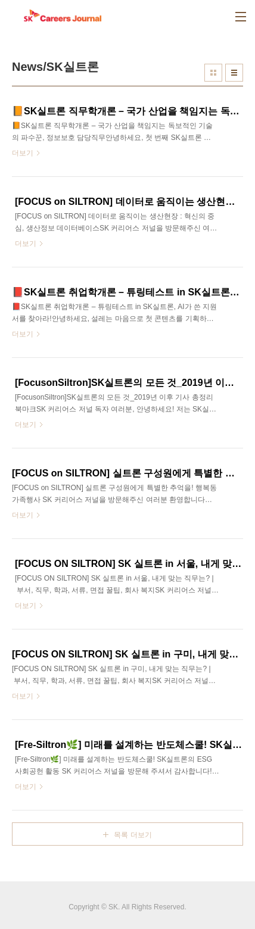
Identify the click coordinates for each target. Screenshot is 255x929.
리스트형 (234, 73)
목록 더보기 (132, 835)
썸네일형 (213, 73)
